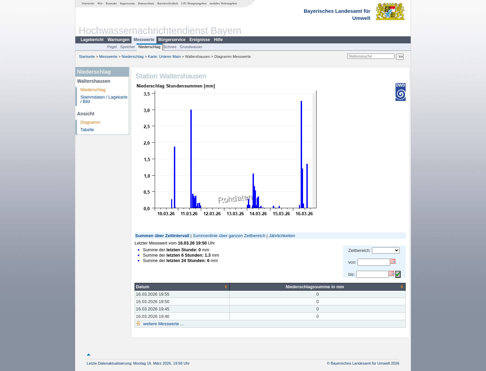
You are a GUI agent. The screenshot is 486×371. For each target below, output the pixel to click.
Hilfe (218, 39)
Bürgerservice (172, 39)
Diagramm (90, 122)
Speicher (127, 47)
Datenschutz (146, 3)
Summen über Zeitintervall (162, 235)
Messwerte (144, 39)
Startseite (88, 3)
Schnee (170, 47)
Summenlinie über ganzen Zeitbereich (229, 235)
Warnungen (119, 39)
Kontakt (111, 3)
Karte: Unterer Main (164, 56)
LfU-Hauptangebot (194, 3)
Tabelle (87, 129)
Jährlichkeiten (282, 235)
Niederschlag (149, 47)
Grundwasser (191, 47)
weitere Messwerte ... (163, 323)
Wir (100, 3)
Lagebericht (92, 39)
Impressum (127, 3)
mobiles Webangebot (223, 3)
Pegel (112, 47)
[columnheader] (182, 286)
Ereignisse (199, 39)
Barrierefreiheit (167, 3)
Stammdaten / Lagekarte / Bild (103, 99)
